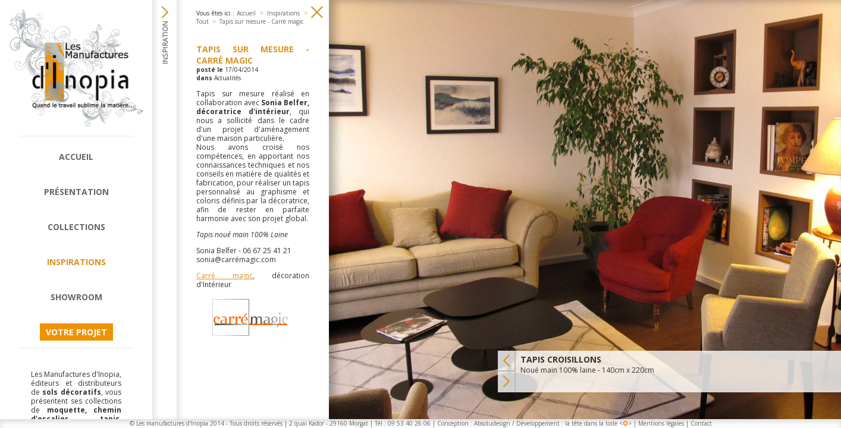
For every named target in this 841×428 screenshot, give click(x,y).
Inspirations (76, 262)
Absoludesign (492, 423)
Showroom (76, 297)
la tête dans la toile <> (598, 423)
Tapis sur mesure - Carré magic (261, 21)
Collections (76, 226)
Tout (202, 21)
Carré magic (224, 275)
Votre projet (76, 332)
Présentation (76, 191)
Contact (701, 423)
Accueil (76, 156)
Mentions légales (661, 423)
